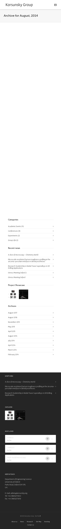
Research (30, 521)
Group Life (13, 240)
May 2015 (11, 327)
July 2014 (11, 340)
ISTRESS (10, 438)
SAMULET (11, 447)
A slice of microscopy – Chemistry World (23, 255)
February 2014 (13, 354)
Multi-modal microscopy (16, 457)
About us (14, 521)
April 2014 (11, 345)
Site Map (38, 521)
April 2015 (11, 331)
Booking (47, 521)
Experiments (14, 235)
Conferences (14, 231)
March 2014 (12, 350)
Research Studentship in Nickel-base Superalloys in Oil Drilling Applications (29, 267)
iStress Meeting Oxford (16, 277)
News (22, 521)
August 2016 (12, 317)
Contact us (30, 525)
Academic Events (16, 226)
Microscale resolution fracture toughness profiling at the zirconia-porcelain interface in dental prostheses (29, 260)
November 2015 (14, 322)
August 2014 (12, 336)
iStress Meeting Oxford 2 (17, 273)
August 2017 (12, 313)
